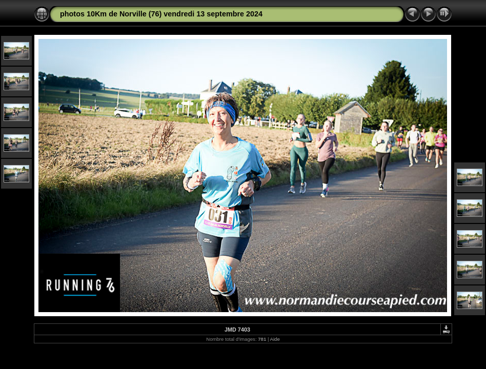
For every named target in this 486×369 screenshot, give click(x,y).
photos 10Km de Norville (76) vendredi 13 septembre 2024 (161, 14)
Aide (275, 339)
